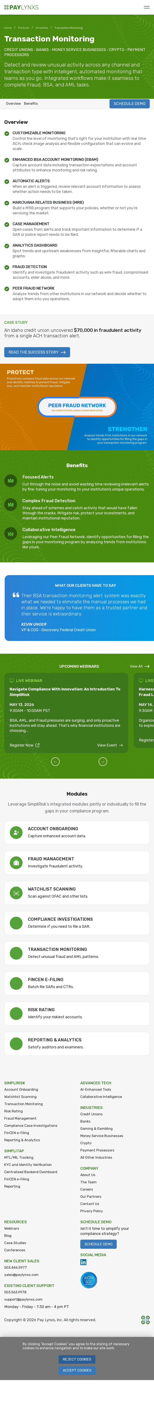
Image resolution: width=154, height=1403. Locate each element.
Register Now (24, 746)
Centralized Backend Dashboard (32, 1175)
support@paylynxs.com (25, 1305)
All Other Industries (97, 1160)
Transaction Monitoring (24, 1106)
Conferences (15, 1255)
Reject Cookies (77, 1366)
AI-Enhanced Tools (97, 1091)
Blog (8, 1240)
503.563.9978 (16, 1298)
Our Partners (91, 1200)
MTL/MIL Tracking (20, 1160)
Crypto (86, 1146)
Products (23, 27)
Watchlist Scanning (21, 1098)
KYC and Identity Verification (29, 1168)
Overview (14, 104)
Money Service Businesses (103, 1138)
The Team (89, 1186)
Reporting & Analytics (23, 1143)
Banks (85, 1123)
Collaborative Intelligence (102, 1098)
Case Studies (15, 1248)
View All (140, 667)
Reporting (13, 1190)
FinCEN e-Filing (17, 1135)
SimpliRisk (42, 27)
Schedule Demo (100, 1248)
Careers (87, 1193)
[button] (61, 763)
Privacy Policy (92, 1215)
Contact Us (90, 1208)
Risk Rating (14, 1113)
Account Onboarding (22, 1091)
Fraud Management (21, 1121)
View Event (110, 746)
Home (8, 27)
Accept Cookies (77, 1377)
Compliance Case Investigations (32, 1128)
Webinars (12, 1233)
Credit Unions (92, 1116)
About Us (88, 1178)
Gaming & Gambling (97, 1131)
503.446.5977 (16, 1273)
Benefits (34, 104)
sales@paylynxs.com (22, 1280)
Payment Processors (98, 1153)
